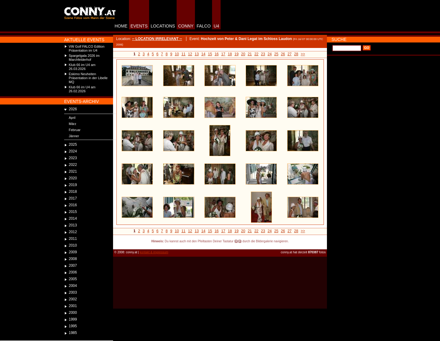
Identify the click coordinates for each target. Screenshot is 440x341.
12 (190, 54)
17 (223, 54)
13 (197, 54)
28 (296, 54)
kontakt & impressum (154, 252)
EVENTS (139, 26)
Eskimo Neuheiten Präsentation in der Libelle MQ (88, 78)
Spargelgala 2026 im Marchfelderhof (84, 57)
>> (303, 54)
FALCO (203, 26)
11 (183, 54)
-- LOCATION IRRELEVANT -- (157, 39)
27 (290, 54)
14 (203, 54)
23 (263, 54)
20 (243, 54)
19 (236, 54)
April (72, 117)
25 (276, 54)
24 (270, 54)
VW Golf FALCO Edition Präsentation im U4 (87, 48)
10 (177, 54)
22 (256, 54)
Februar (75, 130)
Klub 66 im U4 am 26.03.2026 (82, 67)
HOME (121, 26)
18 (230, 54)
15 (210, 54)
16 (216, 54)
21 (250, 54)
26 (283, 54)
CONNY (186, 26)
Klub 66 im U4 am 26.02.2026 (82, 89)
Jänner (74, 136)
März (72, 124)
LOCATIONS (163, 26)
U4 (216, 26)
